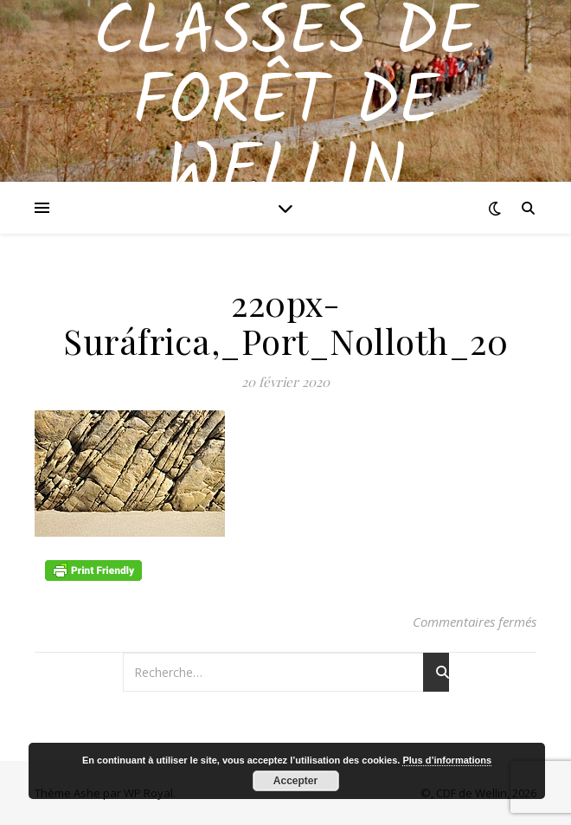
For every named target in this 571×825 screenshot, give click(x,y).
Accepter (295, 781)
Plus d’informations (446, 760)
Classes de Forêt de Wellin (285, 104)
